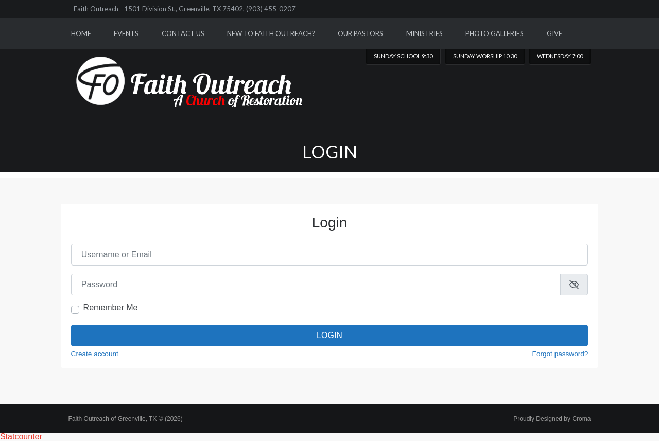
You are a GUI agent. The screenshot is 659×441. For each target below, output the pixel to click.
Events (126, 33)
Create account (94, 354)
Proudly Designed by (552, 418)
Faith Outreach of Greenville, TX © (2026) (125, 418)
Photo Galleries (494, 33)
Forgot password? (560, 354)
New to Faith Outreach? (271, 33)
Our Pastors (360, 33)
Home (81, 33)
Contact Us (183, 33)
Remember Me (110, 308)
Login (329, 335)
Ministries (424, 33)
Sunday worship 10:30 (485, 55)
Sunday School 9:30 (403, 55)
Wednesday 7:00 (560, 55)
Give (554, 33)
